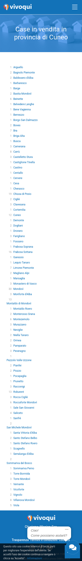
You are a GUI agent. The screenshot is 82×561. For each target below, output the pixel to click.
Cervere (17, 178)
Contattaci (35, 533)
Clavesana (19, 204)
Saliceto (18, 413)
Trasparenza (20, 540)
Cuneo (17, 215)
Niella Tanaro (21, 335)
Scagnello (19, 448)
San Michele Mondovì (19, 427)
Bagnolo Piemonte (24, 72)
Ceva (16, 183)
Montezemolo (21, 319)
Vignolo (17, 494)
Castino (17, 167)
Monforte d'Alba (22, 294)
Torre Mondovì (21, 479)
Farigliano (19, 236)
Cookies (64, 540)
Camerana (19, 146)
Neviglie (18, 329)
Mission (45, 526)
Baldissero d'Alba (23, 77)
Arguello (18, 67)
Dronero (18, 230)
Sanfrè (17, 418)
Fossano (18, 241)
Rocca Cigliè (20, 397)
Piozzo (17, 370)
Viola (16, 505)
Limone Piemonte (23, 267)
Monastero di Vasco (25, 283)
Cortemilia (19, 209)
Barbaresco (20, 83)
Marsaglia (19, 278)
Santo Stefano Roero (25, 443)
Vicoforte (18, 489)
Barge (16, 88)
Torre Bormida (21, 473)
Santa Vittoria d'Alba (25, 432)
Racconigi (19, 386)
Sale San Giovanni (23, 407)
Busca (17, 141)
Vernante (18, 484)
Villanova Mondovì (24, 500)
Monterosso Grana (24, 314)
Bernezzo (18, 114)
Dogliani (18, 225)
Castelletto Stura (23, 157)
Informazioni (34, 558)
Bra (15, 130)
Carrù (16, 151)
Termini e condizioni (44, 540)
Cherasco (18, 188)
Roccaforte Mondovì (25, 402)
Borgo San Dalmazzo (25, 120)
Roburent (18, 391)
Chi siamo (31, 526)
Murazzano (19, 324)
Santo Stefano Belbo (25, 438)
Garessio (18, 257)
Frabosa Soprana (23, 246)
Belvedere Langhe (23, 104)
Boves (17, 125)
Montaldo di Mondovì (19, 303)
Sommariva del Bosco (19, 463)
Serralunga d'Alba (23, 453)
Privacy (49, 533)
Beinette (18, 99)
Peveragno (19, 351)
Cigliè (16, 199)
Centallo (18, 172)
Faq (54, 526)
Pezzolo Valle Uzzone (19, 360)
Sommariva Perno (23, 468)
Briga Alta (19, 135)
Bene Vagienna (22, 109)
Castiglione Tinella (24, 162)
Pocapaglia (19, 376)
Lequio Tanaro (21, 262)
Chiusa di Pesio (22, 194)
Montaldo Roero (22, 308)
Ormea (17, 340)
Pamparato (19, 345)
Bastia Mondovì (22, 93)
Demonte (18, 220)
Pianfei (17, 365)
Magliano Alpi (21, 273)
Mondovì (18, 289)
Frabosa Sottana (23, 252)
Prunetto (18, 381)
